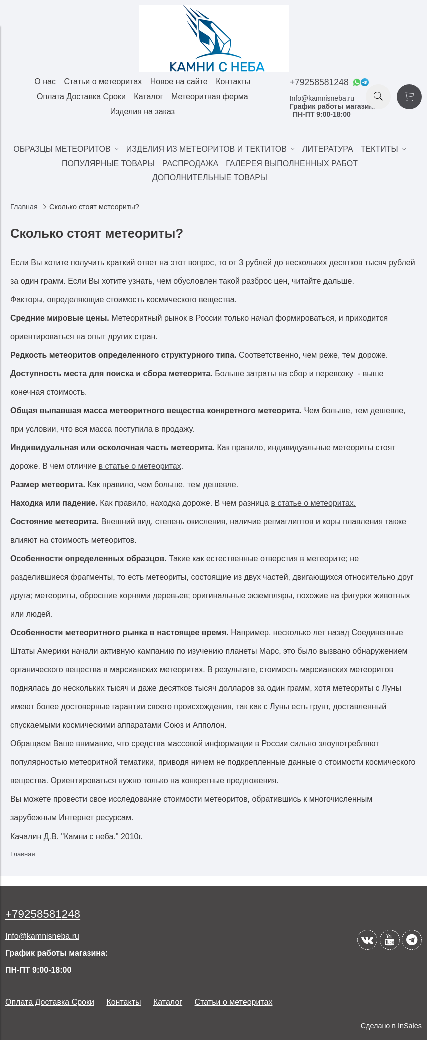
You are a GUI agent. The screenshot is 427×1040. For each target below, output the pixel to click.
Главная (24, 207)
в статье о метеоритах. (313, 503)
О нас (45, 82)
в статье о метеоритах (140, 466)
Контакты (233, 82)
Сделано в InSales (391, 1026)
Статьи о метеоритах (103, 82)
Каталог (148, 96)
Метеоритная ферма (209, 96)
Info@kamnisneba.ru (322, 98)
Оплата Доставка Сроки (81, 96)
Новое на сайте (179, 82)
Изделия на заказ (142, 112)
